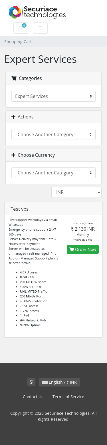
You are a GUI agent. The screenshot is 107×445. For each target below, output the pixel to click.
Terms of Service (68, 396)
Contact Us (33, 396)
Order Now (82, 249)
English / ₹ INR (59, 382)
